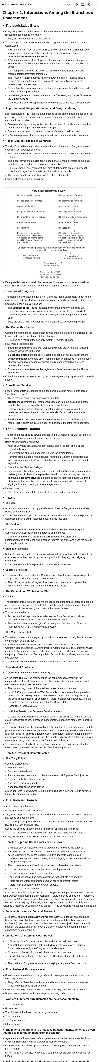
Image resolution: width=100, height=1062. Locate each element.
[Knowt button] (95, 4)
